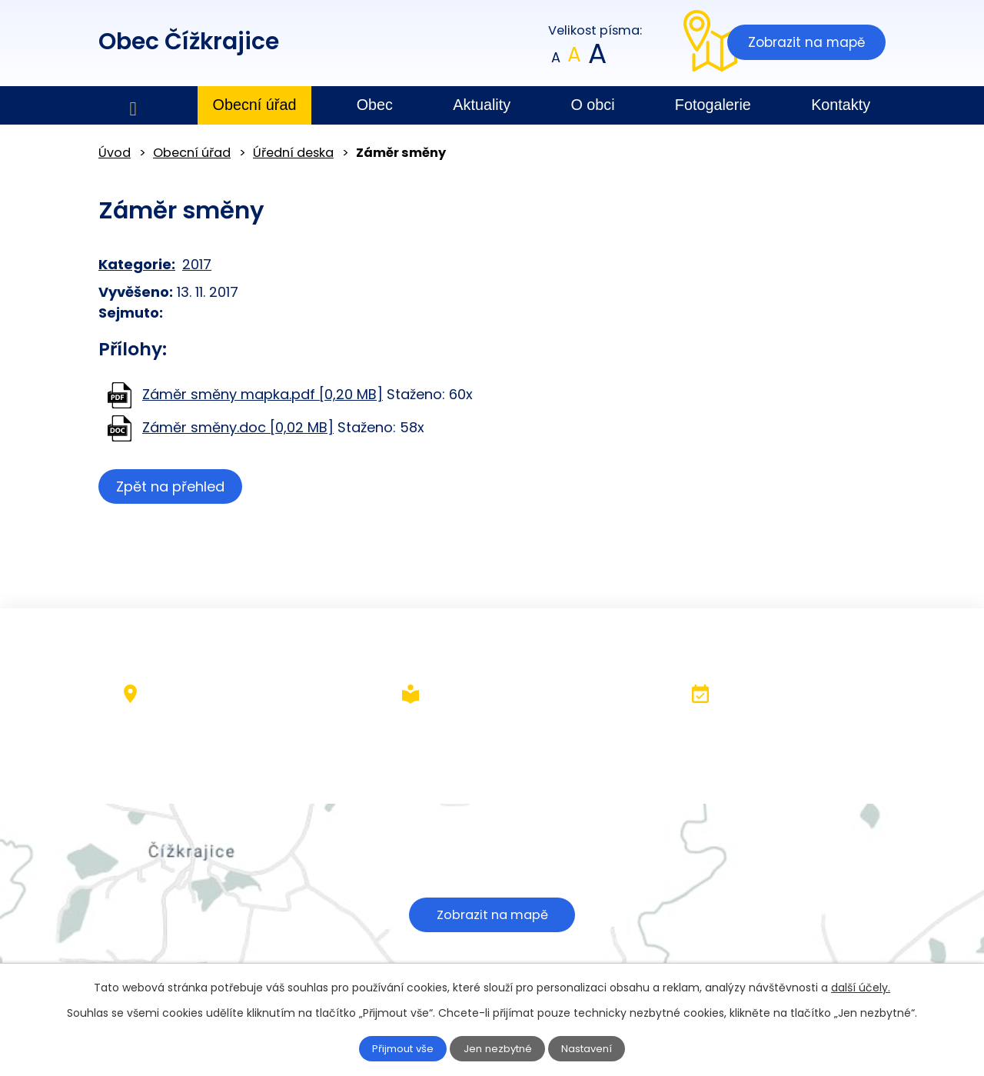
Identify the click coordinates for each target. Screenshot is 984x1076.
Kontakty (840, 104)
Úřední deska (293, 153)
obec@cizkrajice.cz (442, 773)
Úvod (133, 105)
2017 (196, 264)
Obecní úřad (255, 104)
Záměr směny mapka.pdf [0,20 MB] (262, 394)
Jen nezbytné (498, 1047)
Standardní (575, 58)
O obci (592, 104)
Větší (596, 58)
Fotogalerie (713, 104)
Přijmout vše (394, 1047)
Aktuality (481, 104)
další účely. (860, 986)
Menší (556, 58)
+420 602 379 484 (441, 752)
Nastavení (597, 1047)
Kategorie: (136, 264)
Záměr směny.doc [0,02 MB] (238, 427)
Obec (375, 104)
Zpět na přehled (173, 486)
